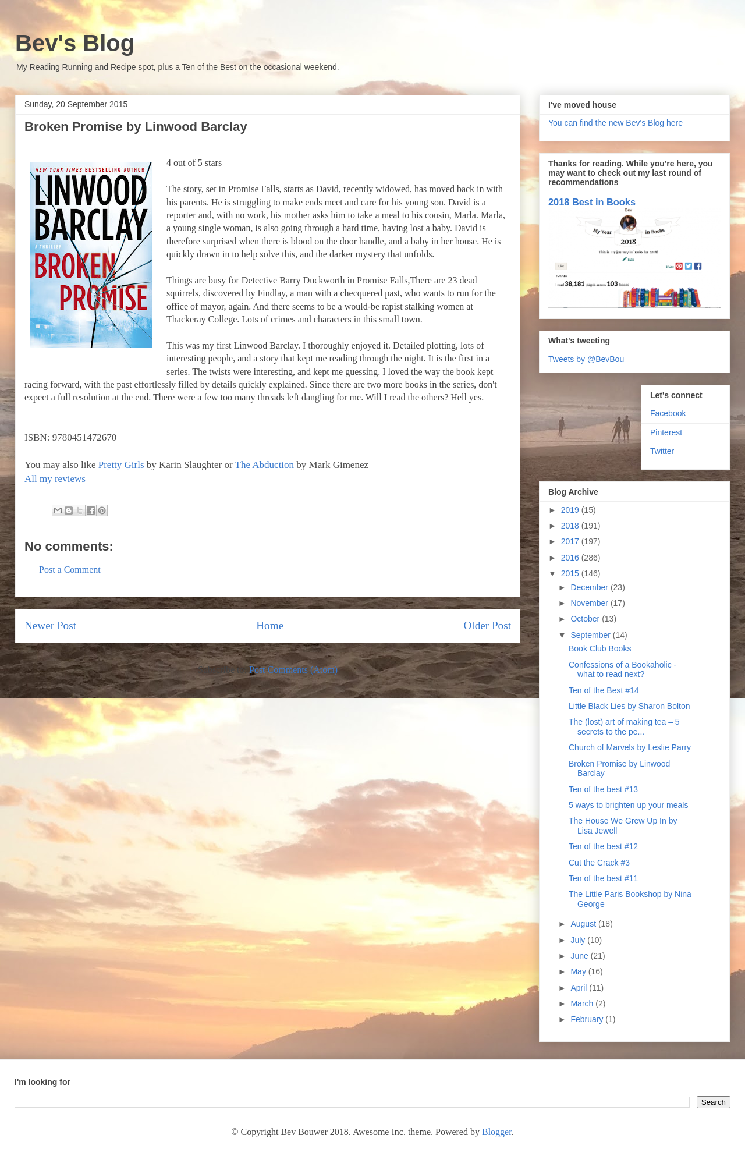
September (591, 635)
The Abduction (265, 464)
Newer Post (50, 625)
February (587, 1019)
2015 (571, 573)
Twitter (662, 451)
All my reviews (55, 478)
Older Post (487, 625)
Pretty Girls (121, 464)
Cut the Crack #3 (599, 862)
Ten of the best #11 (603, 878)
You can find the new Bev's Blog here (615, 122)
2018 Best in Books (592, 202)
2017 (571, 541)
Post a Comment (70, 570)
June (580, 955)
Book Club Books (600, 648)
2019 (571, 510)
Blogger (497, 1132)
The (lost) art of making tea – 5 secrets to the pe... (624, 726)
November (590, 603)
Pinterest (666, 432)
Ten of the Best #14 (604, 690)
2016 (571, 557)
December (590, 587)
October (586, 618)
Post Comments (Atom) (293, 670)
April (579, 987)
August (584, 923)
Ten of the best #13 (603, 789)
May (579, 971)
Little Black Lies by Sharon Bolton (629, 706)
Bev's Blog (74, 43)
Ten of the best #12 (603, 846)
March (582, 1003)
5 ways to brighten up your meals (628, 805)
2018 (571, 525)
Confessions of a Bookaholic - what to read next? (622, 669)
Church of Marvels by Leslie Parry (630, 747)
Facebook (668, 413)
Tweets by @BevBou (586, 359)
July (578, 940)
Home (269, 625)
